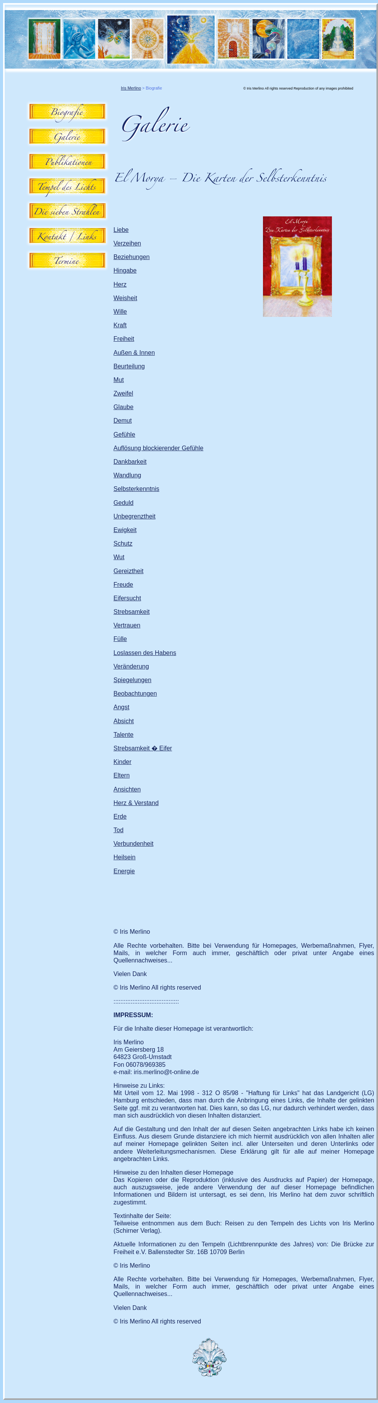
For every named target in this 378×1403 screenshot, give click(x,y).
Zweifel (123, 393)
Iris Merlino (131, 88)
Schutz (122, 543)
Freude (123, 584)
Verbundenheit (133, 843)
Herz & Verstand (136, 803)
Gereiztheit (128, 571)
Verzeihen (127, 243)
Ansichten (127, 789)
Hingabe (125, 270)
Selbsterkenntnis (136, 489)
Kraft (120, 325)
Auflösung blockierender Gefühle (158, 448)
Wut (118, 557)
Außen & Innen (134, 352)
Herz (120, 284)
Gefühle (124, 434)
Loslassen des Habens (144, 653)
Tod (118, 830)
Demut (122, 420)
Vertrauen (126, 625)
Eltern (121, 775)
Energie (124, 871)
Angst (121, 707)
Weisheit (125, 298)
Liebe (121, 229)
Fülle (120, 639)
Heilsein (124, 857)
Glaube (123, 407)
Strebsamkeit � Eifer (142, 748)
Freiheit (123, 338)
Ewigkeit (125, 530)
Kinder (122, 762)
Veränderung (131, 666)
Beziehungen (131, 257)
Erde (120, 816)
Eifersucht (127, 598)
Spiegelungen (132, 680)
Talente (123, 734)
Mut (118, 380)
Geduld (123, 502)
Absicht (123, 721)
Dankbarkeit (129, 461)
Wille (120, 311)
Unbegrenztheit (134, 516)
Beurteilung (129, 366)
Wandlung (127, 475)
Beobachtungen (135, 693)
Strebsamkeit (131, 611)
